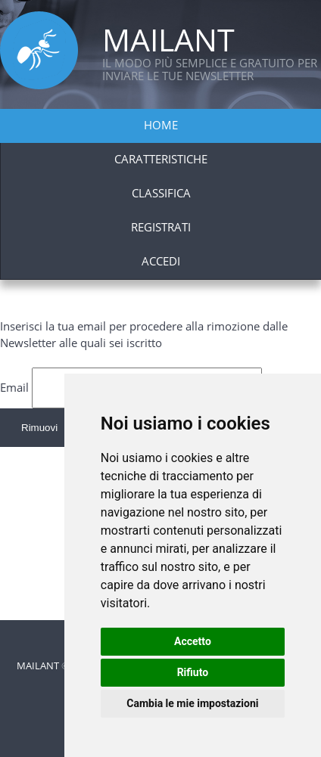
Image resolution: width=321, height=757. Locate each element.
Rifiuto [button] (193, 672)
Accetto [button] (192, 641)
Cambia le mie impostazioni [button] (192, 703)
